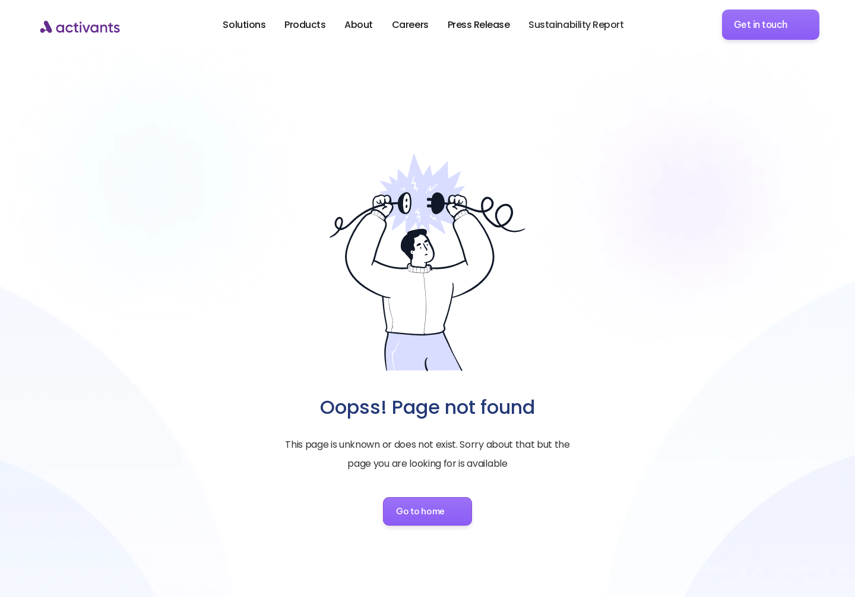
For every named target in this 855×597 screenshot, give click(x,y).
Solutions (244, 25)
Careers (410, 25)
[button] (427, 511)
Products (304, 25)
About (358, 25)
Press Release (479, 25)
